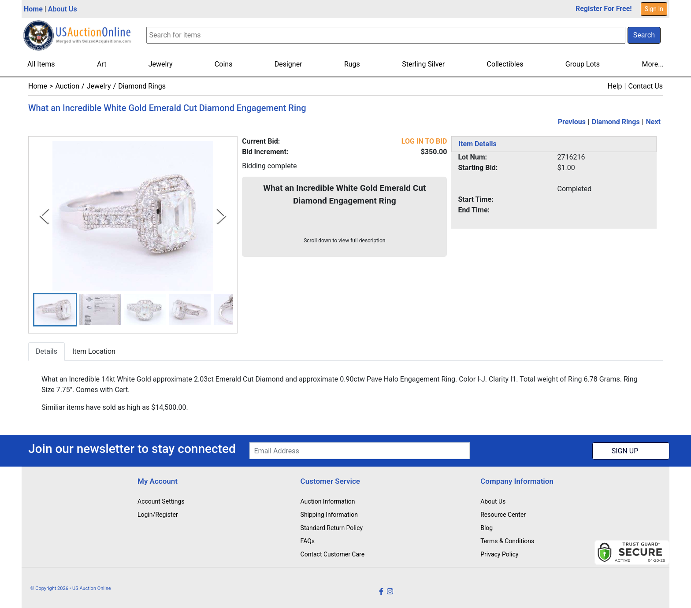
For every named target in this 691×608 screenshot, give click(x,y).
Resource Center (503, 514)
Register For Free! (604, 8)
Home (33, 9)
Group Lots (582, 64)
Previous (572, 122)
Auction (67, 86)
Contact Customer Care (333, 554)
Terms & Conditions (507, 541)
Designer (288, 64)
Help (615, 86)
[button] (55, 310)
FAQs (308, 541)
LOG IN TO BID (424, 141)
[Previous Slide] (44, 215)
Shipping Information (329, 514)
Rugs (352, 64)
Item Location (93, 352)
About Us (62, 9)
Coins (224, 64)
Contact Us (645, 86)
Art (101, 64)
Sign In (654, 8)
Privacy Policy (499, 554)
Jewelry (161, 64)
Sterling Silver (423, 64)
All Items (41, 64)
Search (644, 35)
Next (653, 122)
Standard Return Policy (332, 527)
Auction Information (328, 501)
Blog (486, 527)
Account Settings (160, 501)
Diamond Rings (142, 86)
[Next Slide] (221, 215)
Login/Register (157, 514)
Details (46, 352)
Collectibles (505, 64)
